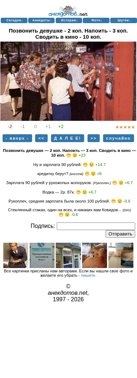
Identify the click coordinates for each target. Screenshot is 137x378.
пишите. (89, 275)
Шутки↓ (124, 20)
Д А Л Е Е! (67, 138)
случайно (118, 138)
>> (93, 138)
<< (41, 138)
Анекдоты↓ (42, 20)
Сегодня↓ (15, 20)
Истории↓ (69, 20)
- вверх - (17, 138)
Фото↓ (96, 20)
